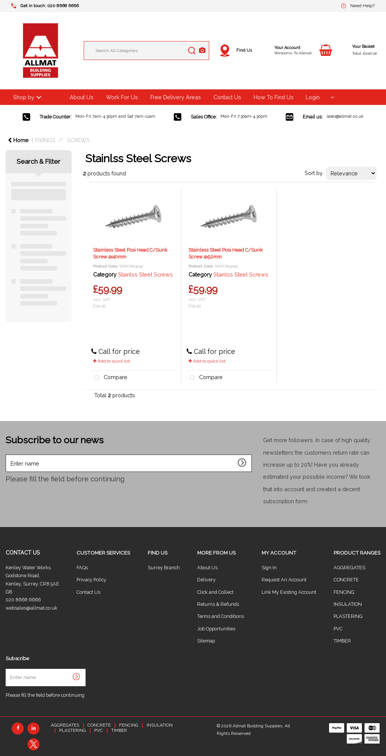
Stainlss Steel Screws (145, 274)
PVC (338, 629)
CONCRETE (346, 579)
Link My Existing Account (289, 592)
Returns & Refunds (218, 604)
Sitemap (206, 641)
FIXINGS (45, 140)
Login (313, 97)
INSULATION (348, 604)
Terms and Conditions (220, 616)
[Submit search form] (192, 50)
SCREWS (78, 140)
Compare (109, 377)
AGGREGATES (349, 567)
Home (18, 140)
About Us (81, 97)
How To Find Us (274, 97)
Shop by (23, 97)
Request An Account (284, 579)
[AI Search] (202, 50)
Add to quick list (111, 361)
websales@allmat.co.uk (31, 608)
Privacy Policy (91, 579)
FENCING (344, 592)
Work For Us (122, 97)
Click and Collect (215, 592)
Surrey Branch (164, 567)
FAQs (82, 567)
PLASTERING (348, 616)
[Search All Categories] (146, 50)
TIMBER (342, 641)
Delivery (206, 579)
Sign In (269, 567)
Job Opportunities (216, 629)
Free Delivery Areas (175, 97)
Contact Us (227, 97)
